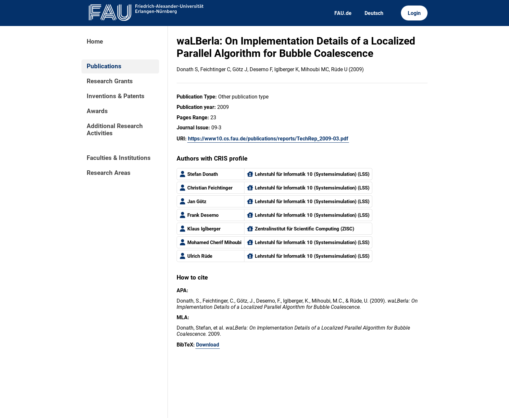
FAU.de (343, 13)
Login (414, 13)
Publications (104, 66)
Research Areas (108, 172)
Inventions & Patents (115, 96)
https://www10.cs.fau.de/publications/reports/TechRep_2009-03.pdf (268, 139)
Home (95, 41)
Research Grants (110, 81)
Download (207, 345)
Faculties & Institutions (119, 158)
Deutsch (374, 13)
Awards (97, 111)
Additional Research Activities (115, 130)
